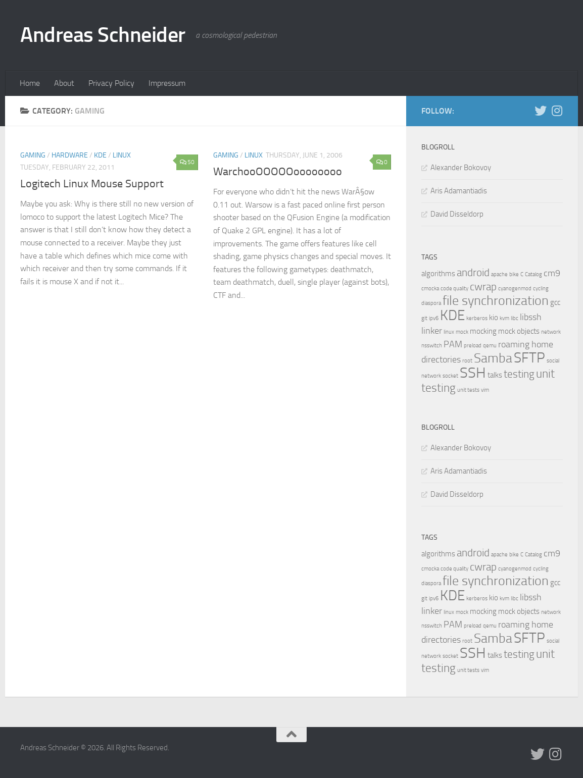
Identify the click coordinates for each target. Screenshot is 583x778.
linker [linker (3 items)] (431, 330)
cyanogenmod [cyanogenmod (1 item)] (514, 288)
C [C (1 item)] (521, 274)
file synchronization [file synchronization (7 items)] (496, 300)
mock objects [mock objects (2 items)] (519, 331)
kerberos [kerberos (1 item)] (477, 318)
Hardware (70, 155)
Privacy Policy (111, 83)
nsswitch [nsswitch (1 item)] (431, 345)
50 (187, 162)
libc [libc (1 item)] (514, 318)
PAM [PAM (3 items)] (453, 344)
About (64, 83)
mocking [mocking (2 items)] (483, 331)
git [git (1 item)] (424, 318)
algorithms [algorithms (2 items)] (438, 273)
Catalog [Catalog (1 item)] (533, 274)
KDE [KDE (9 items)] (452, 315)
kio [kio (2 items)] (493, 317)
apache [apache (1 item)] (499, 274)
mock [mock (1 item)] (462, 332)
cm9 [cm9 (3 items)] (552, 273)
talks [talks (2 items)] (495, 375)
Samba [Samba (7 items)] (493, 358)
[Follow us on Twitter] (541, 111)
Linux (122, 155)
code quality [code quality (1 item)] (454, 288)
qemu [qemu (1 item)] (490, 345)
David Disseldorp (456, 214)
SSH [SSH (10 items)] (473, 373)
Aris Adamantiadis (458, 190)
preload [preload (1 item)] (472, 345)
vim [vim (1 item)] (485, 390)
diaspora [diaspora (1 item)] (431, 303)
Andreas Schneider (102, 34)
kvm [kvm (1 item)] (504, 318)
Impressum (167, 83)
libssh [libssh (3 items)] (531, 317)
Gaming (32, 155)
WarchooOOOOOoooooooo (277, 171)
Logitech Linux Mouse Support (92, 183)
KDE (100, 155)
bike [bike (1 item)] (514, 274)
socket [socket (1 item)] (450, 376)
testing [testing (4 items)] (519, 374)
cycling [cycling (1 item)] (541, 288)
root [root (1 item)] (467, 360)
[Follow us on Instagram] (557, 111)
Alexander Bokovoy (460, 167)
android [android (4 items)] (473, 273)
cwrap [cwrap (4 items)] (483, 287)
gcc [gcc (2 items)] (555, 302)
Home (30, 83)
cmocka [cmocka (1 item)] (430, 288)
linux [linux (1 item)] (449, 332)
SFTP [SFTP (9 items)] (529, 357)
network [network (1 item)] (551, 332)
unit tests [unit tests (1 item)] (468, 390)
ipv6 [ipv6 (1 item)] (434, 318)
